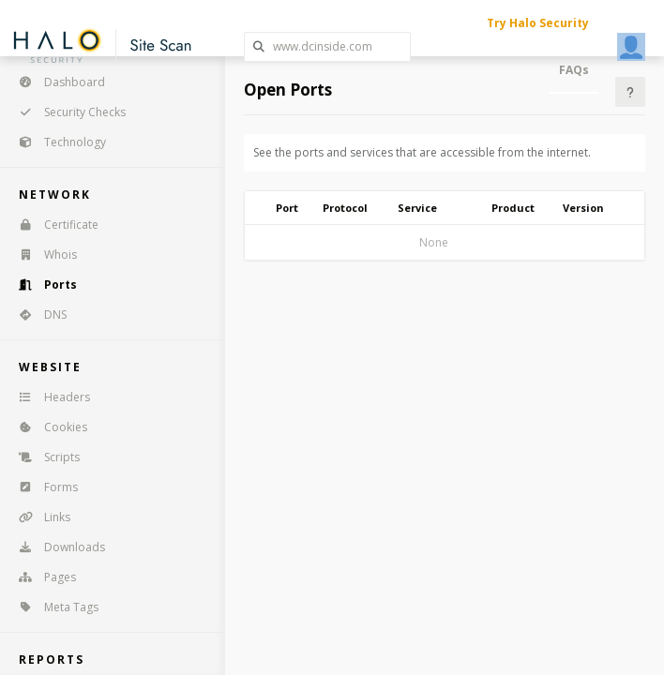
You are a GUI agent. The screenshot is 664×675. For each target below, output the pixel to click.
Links (38, 517)
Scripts (43, 457)
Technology (56, 142)
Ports (42, 284)
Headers (48, 397)
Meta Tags (52, 607)
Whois (42, 254)
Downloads (56, 547)
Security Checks (66, 112)
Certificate (52, 224)
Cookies (47, 427)
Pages (41, 577)
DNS (37, 314)
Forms (42, 487)
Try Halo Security (538, 23)
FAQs (574, 70)
